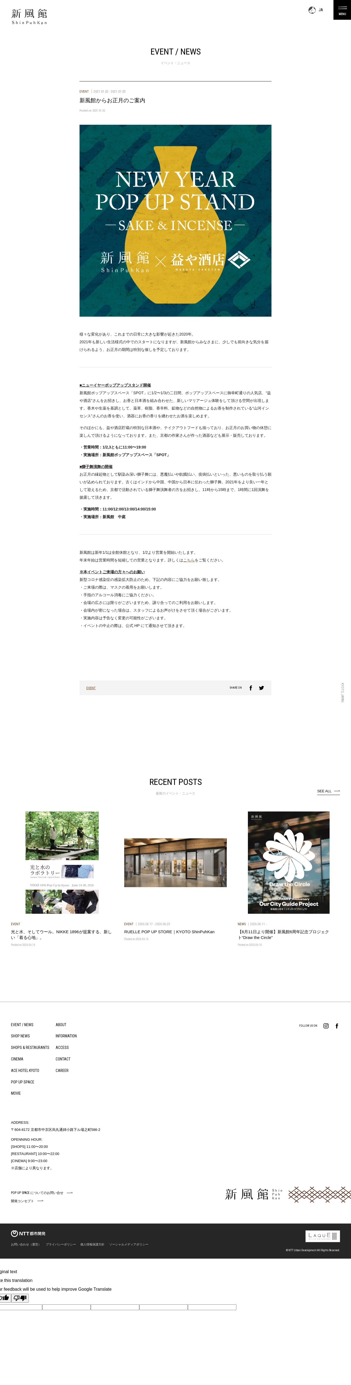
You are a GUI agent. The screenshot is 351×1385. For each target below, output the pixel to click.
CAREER (62, 1070)
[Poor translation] (20, 1298)
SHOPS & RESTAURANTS (30, 1047)
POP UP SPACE (22, 1082)
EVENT (91, 688)
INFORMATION (66, 1036)
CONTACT (63, 1059)
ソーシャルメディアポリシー (128, 1244)
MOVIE (16, 1093)
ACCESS (62, 1047)
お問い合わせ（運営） (26, 1244)
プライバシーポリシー (61, 1244)
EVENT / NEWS (22, 1025)
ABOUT (61, 1025)
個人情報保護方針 (92, 1244)
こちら (189, 560)
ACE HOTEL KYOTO (25, 1070)
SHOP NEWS (20, 1036)
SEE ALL (324, 791)
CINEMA (17, 1059)
